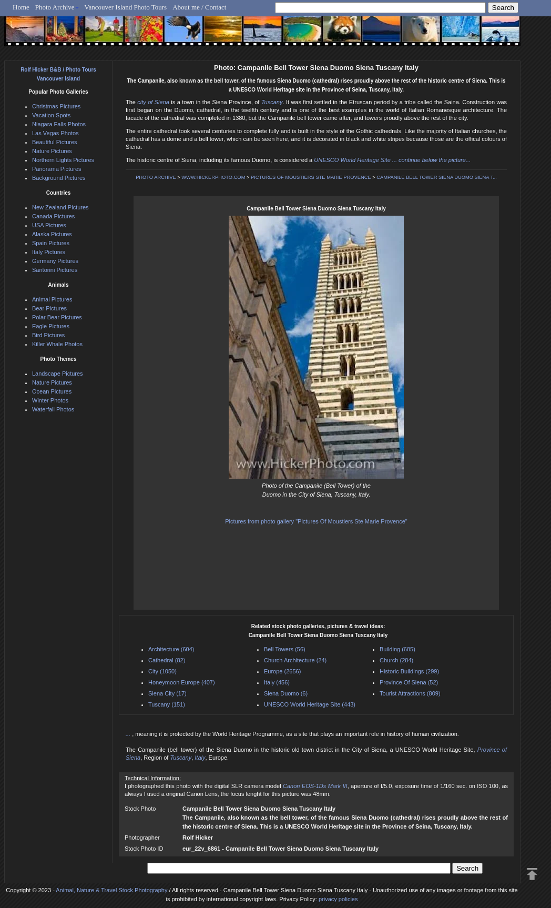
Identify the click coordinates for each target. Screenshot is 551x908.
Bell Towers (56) (284, 649)
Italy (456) (277, 682)
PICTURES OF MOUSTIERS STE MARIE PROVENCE (311, 177)
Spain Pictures (50, 243)
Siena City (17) (167, 693)
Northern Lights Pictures (63, 160)
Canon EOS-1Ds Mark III (315, 786)
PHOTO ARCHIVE (156, 177)
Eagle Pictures (50, 326)
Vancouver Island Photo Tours (126, 7)
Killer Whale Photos (57, 344)
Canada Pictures (53, 216)
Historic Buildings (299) (409, 671)
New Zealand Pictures (60, 207)
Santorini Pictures (54, 270)
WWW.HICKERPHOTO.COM (213, 177)
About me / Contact (199, 7)
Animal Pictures (52, 299)
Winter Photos (50, 400)
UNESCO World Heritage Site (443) (309, 704)
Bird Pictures (48, 335)
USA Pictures (49, 225)
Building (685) (397, 649)
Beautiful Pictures (54, 142)
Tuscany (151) (166, 704)
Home (21, 7)
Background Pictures (59, 178)
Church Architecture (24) (295, 660)
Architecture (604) (171, 649)
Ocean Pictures (52, 391)
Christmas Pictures (56, 106)
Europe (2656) (282, 671)
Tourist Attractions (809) (410, 693)
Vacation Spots (51, 115)
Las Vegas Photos (55, 133)
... (129, 734)
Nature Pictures (52, 151)
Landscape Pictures (57, 373)
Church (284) (396, 660)
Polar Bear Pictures (57, 317)
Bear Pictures (49, 308)
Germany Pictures (55, 261)
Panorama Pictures (56, 169)
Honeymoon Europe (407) (181, 682)
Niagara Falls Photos (59, 124)
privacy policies (338, 899)
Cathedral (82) (166, 660)
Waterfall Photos (53, 409)
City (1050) (162, 671)
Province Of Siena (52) (409, 682)
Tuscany (272, 102)
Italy (200, 757)
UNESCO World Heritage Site (352, 160)
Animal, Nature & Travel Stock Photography (111, 890)
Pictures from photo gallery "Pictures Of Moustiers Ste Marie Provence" (316, 521)
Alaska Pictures (52, 234)
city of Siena (153, 102)
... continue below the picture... (431, 160)
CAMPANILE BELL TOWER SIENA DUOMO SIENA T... (436, 177)
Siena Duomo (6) (286, 693)
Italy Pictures (48, 252)
